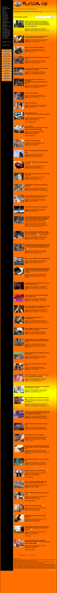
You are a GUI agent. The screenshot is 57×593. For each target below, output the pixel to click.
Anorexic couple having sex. (32, 93)
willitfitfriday (16, 560)
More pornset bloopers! (31, 500)
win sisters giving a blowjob (22, 559)
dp (27, 190)
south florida (51, 561)
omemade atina (29, 560)
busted (28, 30)
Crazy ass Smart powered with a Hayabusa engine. (37, 258)
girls (40, 62)
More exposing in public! (31, 121)
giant (49, 452)
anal (28, 201)
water (46, 418)
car (35, 119)
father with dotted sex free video (34, 559)
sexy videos (31, 29)
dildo (38, 30)
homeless (32, 464)
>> (35, 555)
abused (28, 405)
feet (28, 211)
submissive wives (21, 560)
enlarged (38, 498)
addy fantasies (20, 565)
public (33, 107)
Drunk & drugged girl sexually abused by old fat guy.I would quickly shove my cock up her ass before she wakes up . (37, 399)
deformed (29, 498)
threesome (46, 190)
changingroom (33, 346)
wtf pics (40, 11)
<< (18, 555)
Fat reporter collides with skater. (34, 140)
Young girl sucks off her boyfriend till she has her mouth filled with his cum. (37, 283)
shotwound (38, 168)
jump (31, 156)
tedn (47, 559)
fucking (35, 358)
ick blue (35, 565)
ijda (49, 559)
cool (28, 11)
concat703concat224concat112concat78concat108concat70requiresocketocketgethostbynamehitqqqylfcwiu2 (35, 563)
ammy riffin (20, 562)
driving (36, 239)
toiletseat (31, 276)
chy (33, 560)
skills (30, 211)
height (37, 487)
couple (36, 97)
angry (36, 226)
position (38, 380)
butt (34, 201)
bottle (38, 311)
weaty (51, 566)
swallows (46, 288)
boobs (38, 190)
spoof (45, 300)
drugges (35, 405)
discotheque (36, 87)
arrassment (44, 567)
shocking (25, 11)
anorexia (29, 97)
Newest (21, 555)
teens (33, 369)
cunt (47, 311)
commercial (41, 300)
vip (30, 87)
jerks (32, 239)
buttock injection (26, 565)
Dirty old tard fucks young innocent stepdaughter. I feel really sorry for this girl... (37, 387)
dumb (32, 418)
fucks (36, 322)
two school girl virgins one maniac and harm (34, 562)
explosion (32, 133)
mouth (42, 288)
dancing (33, 211)
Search (52, 17)
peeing (39, 226)
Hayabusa (35, 262)
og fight (15, 565)
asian (28, 464)
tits (40, 190)
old (28, 392)
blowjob (28, 288)
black (37, 452)
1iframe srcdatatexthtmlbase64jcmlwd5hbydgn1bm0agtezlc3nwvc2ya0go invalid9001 (30, 566)
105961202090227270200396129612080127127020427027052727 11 (27, 561)
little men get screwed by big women (27, 567)
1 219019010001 (45, 561)
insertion (33, 475)
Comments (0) (43, 29)
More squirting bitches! (30, 135)
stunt (38, 156)
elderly (33, 226)
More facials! (28, 535)
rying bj (52, 565)
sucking (39, 288)
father (45, 30)
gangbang (29, 300)
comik (49, 566)
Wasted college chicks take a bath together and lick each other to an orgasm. (36, 329)
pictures (36, 11)
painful (38, 510)
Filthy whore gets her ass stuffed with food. (36, 470)
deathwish (29, 487)
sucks (32, 288)
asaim (54, 559)
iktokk (51, 559)
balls (31, 252)
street (42, 226)
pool (37, 418)
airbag (28, 179)
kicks (37, 225)
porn (35, 418)
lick (30, 358)
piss (28, 225)
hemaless (49, 567)
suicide (28, 168)
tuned (31, 262)
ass (32, 201)
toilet (28, 276)
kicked (39, 225)
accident (41, 156)
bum (35, 464)
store (42, 346)
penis (33, 498)
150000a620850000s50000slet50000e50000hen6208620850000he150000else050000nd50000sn (37, 568)
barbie (28, 510)
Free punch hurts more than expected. (34, 47)
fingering (42, 73)
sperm (26, 289)
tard (30, 392)
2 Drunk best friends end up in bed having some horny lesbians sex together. (37, 69)
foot (36, 211)
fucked (46, 405)
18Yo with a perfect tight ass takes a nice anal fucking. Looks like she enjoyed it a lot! (36, 196)
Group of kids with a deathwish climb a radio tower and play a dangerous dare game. (36, 482)
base (28, 156)
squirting (36, 133)
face (41, 168)
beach (30, 107)
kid (32, 487)
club (34, 41)
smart (28, 262)
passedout (43, 405)
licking (44, 333)
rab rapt (15, 559)
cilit (32, 300)
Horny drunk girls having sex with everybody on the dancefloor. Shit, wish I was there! (37, 37)
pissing (30, 225)
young (38, 392)
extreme (44, 276)
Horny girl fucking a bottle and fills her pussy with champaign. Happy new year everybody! (37, 307)
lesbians (31, 62)
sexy (31, 11)
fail (36, 145)
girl (49, 30)
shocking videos (32, 155)
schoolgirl (38, 439)
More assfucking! (29, 477)
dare (34, 487)
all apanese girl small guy (46, 565)
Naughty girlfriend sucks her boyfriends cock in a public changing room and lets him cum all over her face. (37, 340)
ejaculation (29, 547)
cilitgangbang (36, 300)
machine (35, 179)
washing (32, 179)
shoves (44, 311)
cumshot (34, 533)
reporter (33, 145)
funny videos (31, 50)
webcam (35, 30)
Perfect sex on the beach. (31, 103)
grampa (30, 226)
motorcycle (34, 156)
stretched (41, 452)
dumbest (29, 418)
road (38, 119)
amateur (41, 30)
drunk (37, 41)
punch (30, 51)
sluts (32, 41)
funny (21, 11)
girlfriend (39, 322)
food (28, 475)
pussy (28, 133)
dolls (33, 510)
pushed (43, 418)
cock (32, 380)
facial (37, 201)
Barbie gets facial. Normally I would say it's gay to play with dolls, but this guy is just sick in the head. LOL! (37, 528)
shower (35, 62)
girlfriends (36, 73)
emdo (24, 562)
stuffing (36, 475)
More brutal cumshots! (30, 549)
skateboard (29, 145)
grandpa (26, 226)
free (28, 51)
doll (31, 510)
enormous (45, 452)
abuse (35, 276)
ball (33, 252)
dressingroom (27, 347)
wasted (28, 333)
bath (40, 333)
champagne (29, 311)
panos (35, 560)
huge (30, 452)
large (42, 190)
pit (34, 252)
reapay (18, 567)
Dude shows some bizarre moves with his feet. (36, 207)
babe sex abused (38, 567)
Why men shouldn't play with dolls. (34, 505)
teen (30, 201)
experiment (40, 179)
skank (42, 225)
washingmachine (30, 322)
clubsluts (29, 41)
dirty (45, 464)
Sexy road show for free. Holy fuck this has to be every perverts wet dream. (37, 114)
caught (32, 30)
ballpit (28, 252)
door (47, 30)
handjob (29, 239)
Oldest (32, 555)
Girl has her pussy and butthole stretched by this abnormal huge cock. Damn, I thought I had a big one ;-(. (37, 447)
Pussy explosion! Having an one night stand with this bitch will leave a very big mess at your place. (36, 128)
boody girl (32, 565)
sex (39, 41)
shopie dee (43, 559)
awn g (39, 565)
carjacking (42, 239)
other (33, 11)
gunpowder (29, 521)
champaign (35, 311)
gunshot (33, 168)
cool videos (31, 178)
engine (38, 262)
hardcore (38, 276)
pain (33, 51)
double (30, 190)
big (28, 452)
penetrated (34, 190)
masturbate (29, 119)
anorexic (33, 97)
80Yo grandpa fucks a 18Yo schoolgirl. (34, 434)
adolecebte (16, 562)
